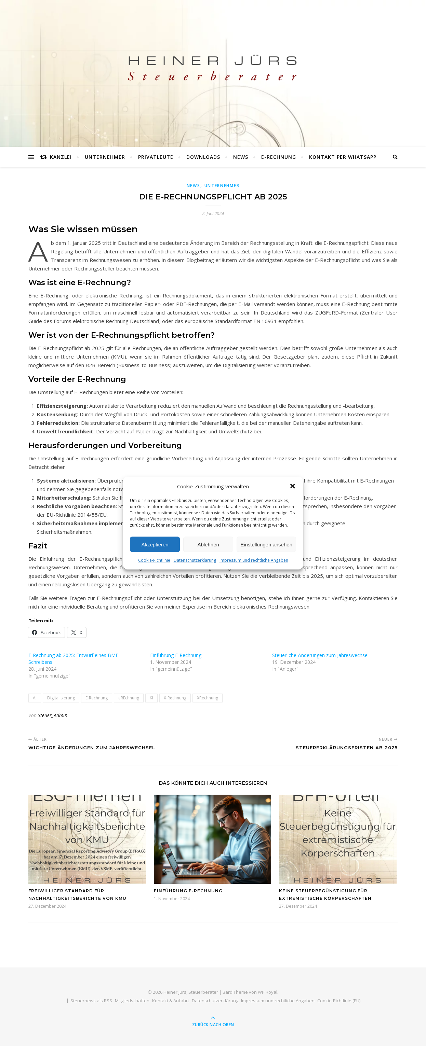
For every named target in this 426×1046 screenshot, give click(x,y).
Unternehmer (105, 157)
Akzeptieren (154, 552)
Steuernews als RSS (91, 1001)
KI (151, 698)
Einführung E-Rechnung (175, 655)
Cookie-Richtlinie (154, 567)
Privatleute (155, 157)
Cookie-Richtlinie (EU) (338, 1001)
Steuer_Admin (52, 715)
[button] (292, 493)
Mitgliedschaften (132, 1001)
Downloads (203, 157)
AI (35, 698)
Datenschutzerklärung (195, 567)
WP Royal (267, 992)
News (240, 157)
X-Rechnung (175, 698)
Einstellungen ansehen (266, 552)
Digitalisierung (61, 698)
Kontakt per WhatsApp (342, 157)
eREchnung (128, 698)
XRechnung (207, 698)
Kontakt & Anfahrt (170, 1001)
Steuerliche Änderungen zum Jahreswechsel (320, 655)
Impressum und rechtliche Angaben (253, 567)
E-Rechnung (278, 157)
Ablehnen (208, 552)
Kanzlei (61, 157)
